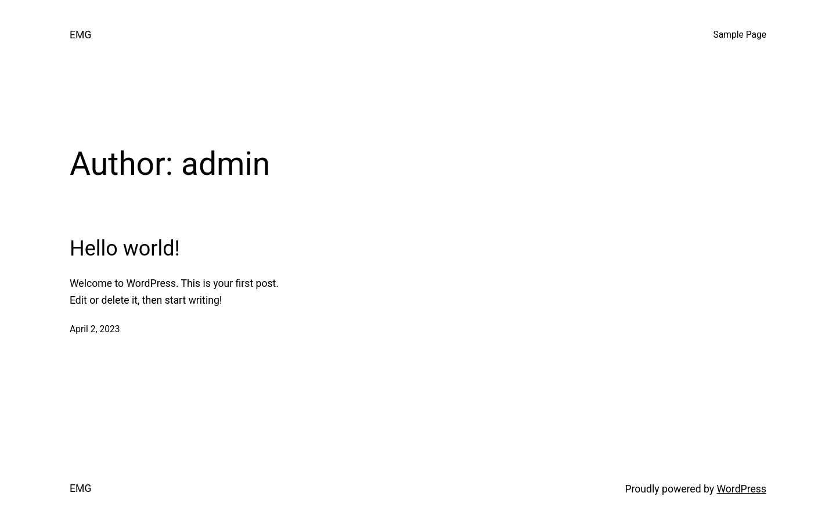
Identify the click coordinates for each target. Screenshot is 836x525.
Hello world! (125, 248)
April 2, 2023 (95, 329)
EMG (80, 35)
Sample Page (740, 35)
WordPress (741, 489)
